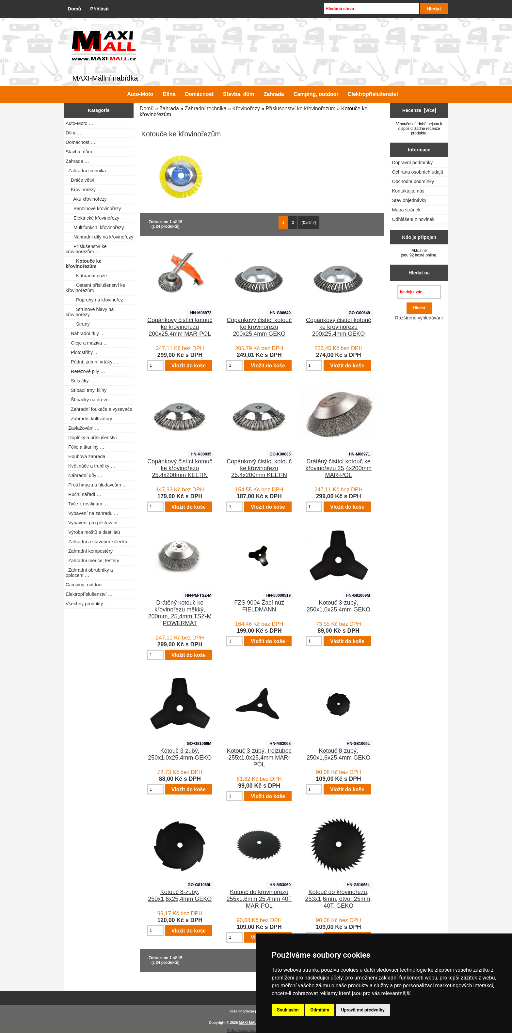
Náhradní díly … (85, 333)
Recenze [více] (419, 110)
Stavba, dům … (82, 151)
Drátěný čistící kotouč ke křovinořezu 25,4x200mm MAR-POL (339, 468)
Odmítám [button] (320, 1009)
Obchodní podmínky (413, 181)
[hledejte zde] (419, 292)
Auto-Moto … (79, 123)
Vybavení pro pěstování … (94, 522)
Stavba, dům (238, 94)
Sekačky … (80, 380)
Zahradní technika (206, 108)
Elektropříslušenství (373, 94)
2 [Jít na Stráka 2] (293, 222)
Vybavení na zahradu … (92, 513)
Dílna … (74, 132)
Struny (78, 324)
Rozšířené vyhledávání (419, 317)
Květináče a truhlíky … (90, 466)
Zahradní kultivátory (89, 418)
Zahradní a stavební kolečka (96, 541)
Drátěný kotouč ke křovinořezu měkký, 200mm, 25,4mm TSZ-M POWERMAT (180, 612)
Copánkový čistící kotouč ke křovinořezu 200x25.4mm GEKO (259, 327)
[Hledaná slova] (371, 8)
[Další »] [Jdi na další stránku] (309, 222)
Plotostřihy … (82, 352)
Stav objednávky (409, 200)
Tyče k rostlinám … (87, 503)
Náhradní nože (86, 275)
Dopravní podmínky (412, 162)
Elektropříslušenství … (89, 594)
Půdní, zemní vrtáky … (92, 361)
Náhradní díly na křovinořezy (99, 236)
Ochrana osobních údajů (417, 172)
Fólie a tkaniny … (85, 447)
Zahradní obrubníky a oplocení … (89, 572)
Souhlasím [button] (288, 1009)
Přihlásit (99, 8)
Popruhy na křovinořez (94, 299)
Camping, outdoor (316, 94)
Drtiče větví (80, 180)
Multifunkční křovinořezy (95, 227)
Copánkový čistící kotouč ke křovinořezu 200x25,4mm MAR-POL (179, 327)
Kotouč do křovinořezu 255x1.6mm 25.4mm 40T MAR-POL (259, 899)
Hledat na (419, 272)
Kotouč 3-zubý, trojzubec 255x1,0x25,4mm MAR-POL (259, 758)
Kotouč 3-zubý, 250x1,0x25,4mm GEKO (338, 606)
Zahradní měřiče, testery (92, 560)
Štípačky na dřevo (87, 399)
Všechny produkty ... (87, 603)
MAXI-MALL (249, 1023)
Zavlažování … (83, 428)
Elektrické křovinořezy (92, 218)
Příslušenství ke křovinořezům (300, 108)
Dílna (169, 94)
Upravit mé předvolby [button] (362, 1009)
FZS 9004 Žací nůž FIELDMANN (259, 606)
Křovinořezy (246, 108)
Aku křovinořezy (86, 199)
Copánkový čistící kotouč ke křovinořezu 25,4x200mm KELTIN (179, 468)
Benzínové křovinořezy (93, 208)
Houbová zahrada (85, 456)
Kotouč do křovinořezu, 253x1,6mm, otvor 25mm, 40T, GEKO (338, 899)
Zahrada (169, 108)
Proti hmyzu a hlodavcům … (96, 484)
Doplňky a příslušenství (91, 437)
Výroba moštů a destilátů (93, 532)
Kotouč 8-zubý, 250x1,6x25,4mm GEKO (338, 754)
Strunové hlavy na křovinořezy (90, 312)
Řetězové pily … (85, 371)
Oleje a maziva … (87, 343)
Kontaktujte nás (408, 190)
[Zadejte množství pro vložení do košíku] (155, 365)
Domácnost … (80, 142)
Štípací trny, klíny (86, 390)
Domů (74, 8)
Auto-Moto (140, 94)
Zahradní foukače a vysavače (99, 409)
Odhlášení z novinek (413, 219)
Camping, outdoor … (87, 584)
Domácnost (199, 94)
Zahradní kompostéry (89, 551)
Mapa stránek (406, 209)
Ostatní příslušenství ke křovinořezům (95, 288)
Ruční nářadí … (83, 494)
